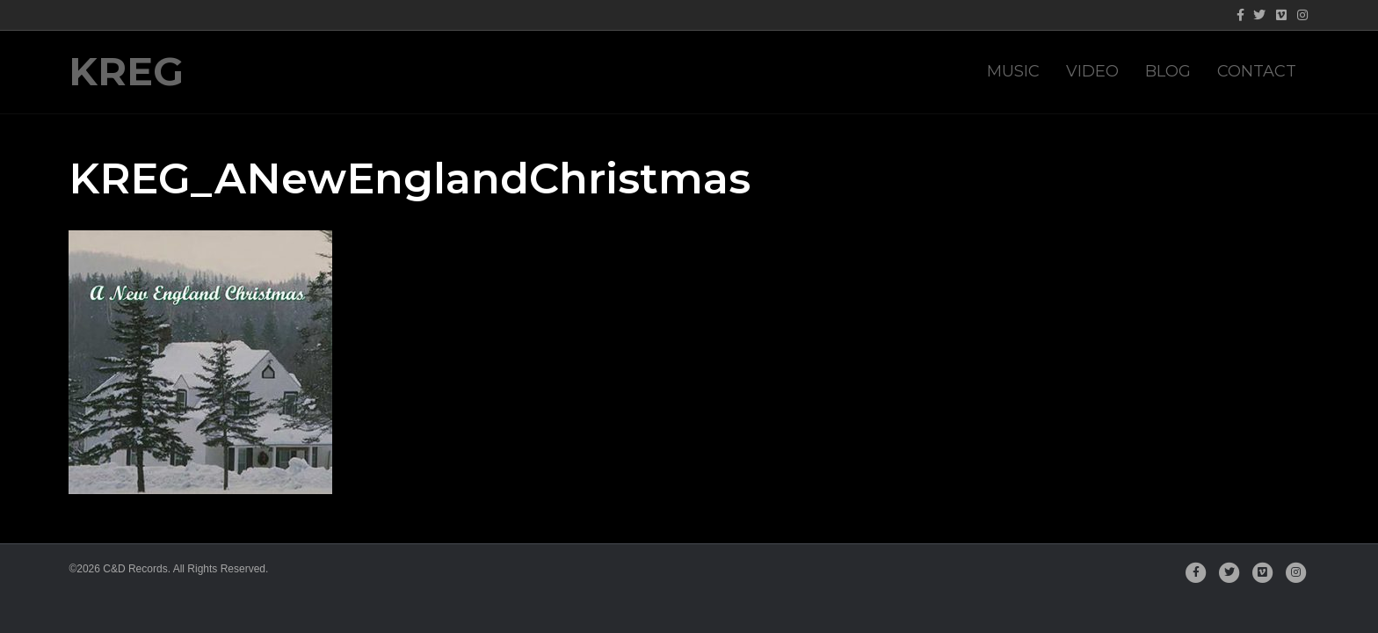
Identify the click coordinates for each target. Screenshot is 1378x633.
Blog (1168, 71)
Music (1013, 71)
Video (1092, 71)
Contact (1256, 71)
